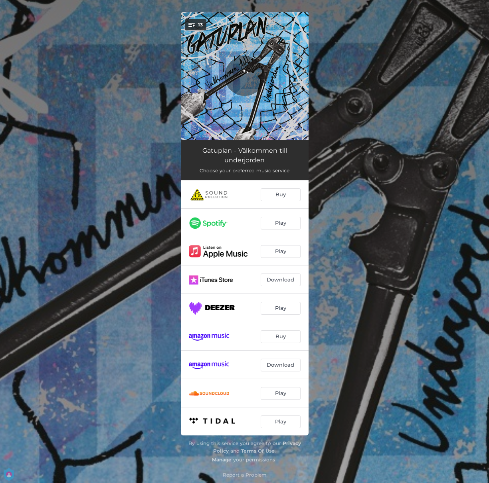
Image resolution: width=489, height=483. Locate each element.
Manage (222, 460)
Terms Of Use (258, 451)
